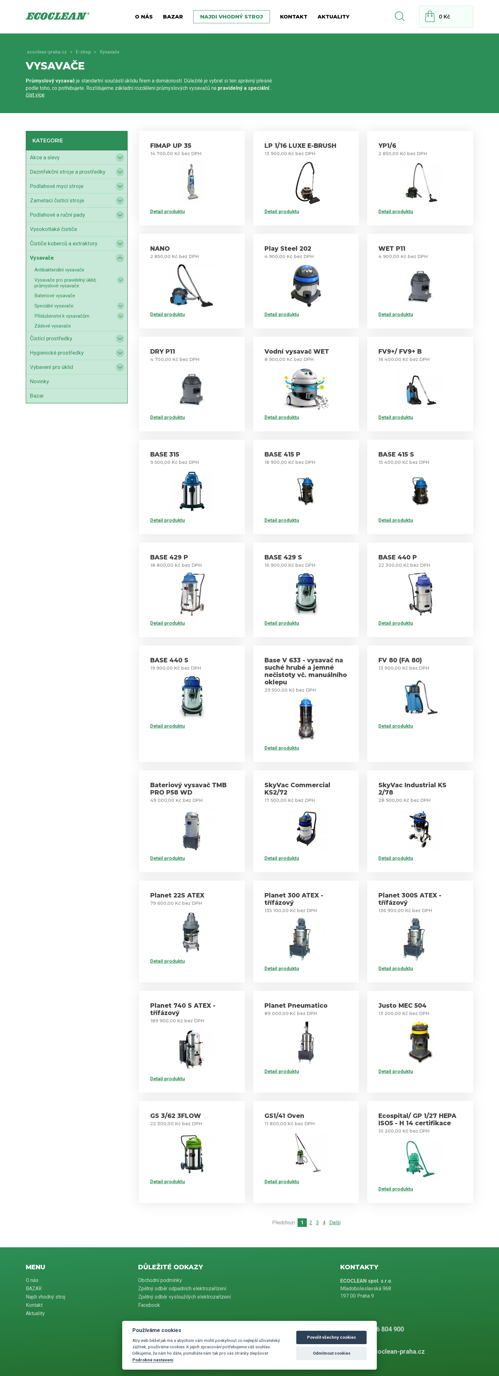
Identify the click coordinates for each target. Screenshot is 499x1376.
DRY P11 (162, 351)
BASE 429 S (283, 557)
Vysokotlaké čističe (53, 229)
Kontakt (293, 17)
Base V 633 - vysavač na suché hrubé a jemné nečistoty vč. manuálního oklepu (305, 671)
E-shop (83, 51)
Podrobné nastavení (152, 1359)
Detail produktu (167, 211)
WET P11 (391, 248)
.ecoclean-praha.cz (46, 51)
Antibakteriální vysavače (59, 270)
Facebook (149, 1305)
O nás (144, 17)
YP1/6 (387, 145)
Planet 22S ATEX (177, 895)
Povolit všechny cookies (331, 1337)
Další (335, 1223)
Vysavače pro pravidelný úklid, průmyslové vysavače (65, 283)
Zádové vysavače (52, 326)
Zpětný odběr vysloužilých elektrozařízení (184, 1297)
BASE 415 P (282, 454)
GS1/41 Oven (284, 1116)
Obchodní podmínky (160, 1280)
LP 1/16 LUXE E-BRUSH (300, 145)
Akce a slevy (45, 157)
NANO (160, 248)
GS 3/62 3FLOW (175, 1116)
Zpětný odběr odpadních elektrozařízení (182, 1289)
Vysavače (42, 258)
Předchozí (283, 1223)
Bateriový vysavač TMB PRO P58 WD (188, 789)
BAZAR (173, 17)
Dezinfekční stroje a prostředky (67, 172)
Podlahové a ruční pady (57, 215)
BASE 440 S (169, 660)
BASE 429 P (169, 557)
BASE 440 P (397, 557)
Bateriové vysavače (54, 296)
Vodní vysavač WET (296, 351)
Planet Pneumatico (295, 1005)
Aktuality (333, 17)
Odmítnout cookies (331, 1353)
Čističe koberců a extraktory (63, 243)
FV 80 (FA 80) (400, 660)
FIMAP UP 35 (170, 145)
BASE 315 (164, 454)
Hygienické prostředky (57, 352)
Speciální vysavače (54, 306)
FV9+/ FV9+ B (400, 351)
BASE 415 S (396, 454)
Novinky (39, 381)
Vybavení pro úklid (51, 367)
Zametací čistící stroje (57, 200)
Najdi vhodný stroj (231, 17)
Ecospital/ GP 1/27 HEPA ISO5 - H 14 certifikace (417, 1119)
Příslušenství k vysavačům (61, 316)
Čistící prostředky (51, 338)
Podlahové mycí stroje (56, 186)
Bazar (37, 396)
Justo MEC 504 (402, 1005)
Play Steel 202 (287, 248)
